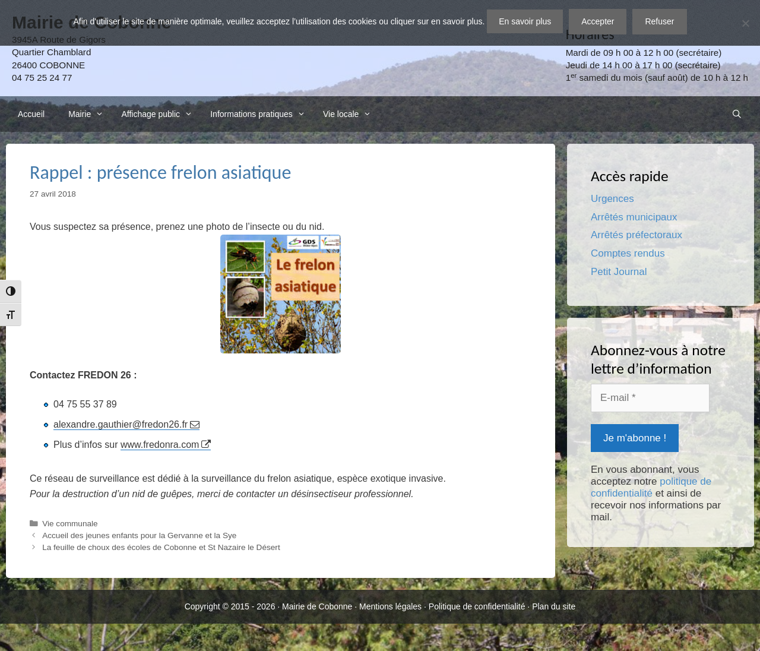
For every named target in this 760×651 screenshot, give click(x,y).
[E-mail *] (650, 398)
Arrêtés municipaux (634, 217)
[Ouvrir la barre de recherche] (737, 114)
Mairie (88, 114)
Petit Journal (619, 271)
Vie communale (69, 523)
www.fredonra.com (160, 445)
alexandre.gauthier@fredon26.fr (120, 424)
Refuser (659, 21)
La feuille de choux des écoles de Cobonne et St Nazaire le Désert (161, 547)
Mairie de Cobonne (317, 606)
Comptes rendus (628, 253)
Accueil (31, 114)
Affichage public (159, 114)
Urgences (612, 198)
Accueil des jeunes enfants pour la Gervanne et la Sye (139, 535)
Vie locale (350, 114)
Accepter (597, 21)
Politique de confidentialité (477, 606)
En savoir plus (525, 21)
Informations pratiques (260, 114)
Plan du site (553, 606)
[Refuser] (745, 23)
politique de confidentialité (651, 487)
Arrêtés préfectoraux (636, 235)
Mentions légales (390, 606)
